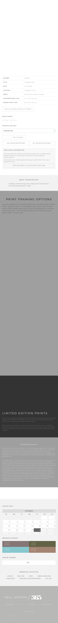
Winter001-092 (7, 544)
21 (39, 530)
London (10, 576)
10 (9, 526)
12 (24, 526)
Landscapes (10, 578)
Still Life (48, 578)
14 (39, 526)
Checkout (32, 604)
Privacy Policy (29, 611)
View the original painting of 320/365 (17, 109)
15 (47, 526)
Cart (21, 604)
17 (9, 530)
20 (32, 530)
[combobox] (29, 562)
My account (10, 604)
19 (24, 530)
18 (16, 530)
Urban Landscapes (44, 576)
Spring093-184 (33, 544)
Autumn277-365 (34, 549)
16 (54, 526)
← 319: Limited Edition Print (15, 143)
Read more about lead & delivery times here (29, 165)
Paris (31, 576)
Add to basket (18, 137)
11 (16, 526)
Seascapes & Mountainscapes (30, 578)
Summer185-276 (7, 549)
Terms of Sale (46, 604)
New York (20, 576)
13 (32, 526)
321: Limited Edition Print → (42, 143)
